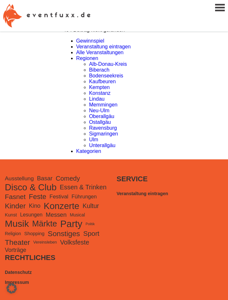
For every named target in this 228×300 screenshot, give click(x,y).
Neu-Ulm (99, 110)
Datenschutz (18, 272)
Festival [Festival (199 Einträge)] (58, 197)
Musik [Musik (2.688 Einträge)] (17, 223)
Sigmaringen (103, 133)
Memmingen (103, 104)
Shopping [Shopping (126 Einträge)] (34, 233)
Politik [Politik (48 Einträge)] (90, 224)
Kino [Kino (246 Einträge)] (35, 206)
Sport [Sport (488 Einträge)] (91, 233)
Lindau (97, 99)
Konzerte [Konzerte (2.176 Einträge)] (61, 206)
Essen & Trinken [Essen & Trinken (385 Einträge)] (83, 187)
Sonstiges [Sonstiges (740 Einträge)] (64, 233)
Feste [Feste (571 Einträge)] (37, 197)
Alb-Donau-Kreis (108, 64)
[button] (11, 288)
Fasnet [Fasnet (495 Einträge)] (15, 196)
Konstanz (100, 93)
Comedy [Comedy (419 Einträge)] (68, 178)
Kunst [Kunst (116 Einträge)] (11, 214)
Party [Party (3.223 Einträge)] (71, 223)
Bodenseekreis (106, 75)
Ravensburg (103, 128)
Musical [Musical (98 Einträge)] (77, 214)
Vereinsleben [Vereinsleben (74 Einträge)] (45, 242)
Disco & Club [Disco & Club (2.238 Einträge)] (31, 187)
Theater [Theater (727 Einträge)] (17, 242)
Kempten (99, 87)
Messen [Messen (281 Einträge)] (56, 214)
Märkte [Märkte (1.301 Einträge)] (44, 223)
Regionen (87, 58)
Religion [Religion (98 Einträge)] (13, 233)
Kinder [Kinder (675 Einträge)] (15, 206)
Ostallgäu (100, 122)
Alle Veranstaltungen (100, 52)
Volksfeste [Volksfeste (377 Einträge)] (74, 242)
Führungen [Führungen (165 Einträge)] (84, 196)
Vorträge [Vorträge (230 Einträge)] (15, 250)
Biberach (99, 70)
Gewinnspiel (90, 41)
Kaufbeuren (102, 81)
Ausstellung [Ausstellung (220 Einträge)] (19, 178)
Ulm (93, 139)
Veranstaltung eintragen (103, 46)
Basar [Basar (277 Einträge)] (45, 178)
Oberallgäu (101, 116)
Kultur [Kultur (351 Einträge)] (91, 205)
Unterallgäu (102, 145)
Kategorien (88, 151)
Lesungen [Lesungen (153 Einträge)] (31, 214)
